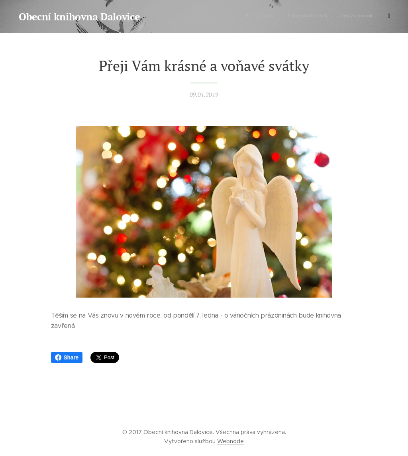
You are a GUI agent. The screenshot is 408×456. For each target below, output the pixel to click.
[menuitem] (332, 16)
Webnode (230, 441)
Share (66, 357)
